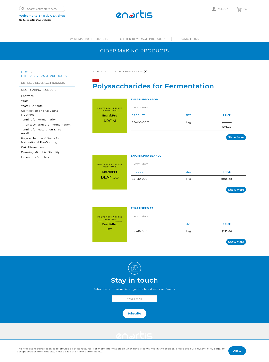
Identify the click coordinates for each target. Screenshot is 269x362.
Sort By (116, 71)
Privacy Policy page (208, 348)
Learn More (141, 107)
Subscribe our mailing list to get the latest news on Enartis (134, 289)
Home (26, 72)
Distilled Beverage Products (43, 82)
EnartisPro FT (142, 208)
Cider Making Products (38, 89)
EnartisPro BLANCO (146, 155)
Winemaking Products (89, 39)
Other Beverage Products (143, 39)
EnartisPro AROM (144, 99)
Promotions (188, 39)
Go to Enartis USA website (35, 20)
